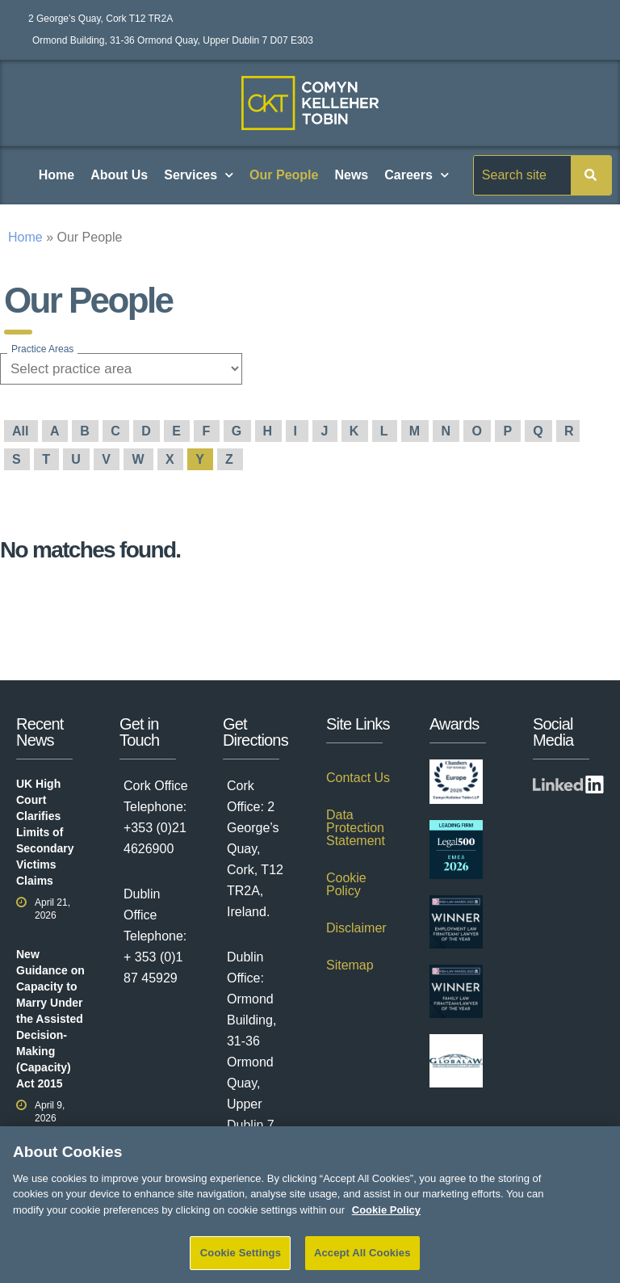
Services (198, 174)
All (22, 431)
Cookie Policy (346, 884)
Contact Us (358, 778)
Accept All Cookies (362, 1263)
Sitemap (350, 965)
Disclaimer (356, 928)
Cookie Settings (240, 1263)
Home (56, 175)
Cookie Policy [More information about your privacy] (386, 1220)
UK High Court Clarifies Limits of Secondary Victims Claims (45, 832)
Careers (416, 174)
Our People (283, 175)
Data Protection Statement (355, 828)
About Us (119, 175)
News (351, 175)
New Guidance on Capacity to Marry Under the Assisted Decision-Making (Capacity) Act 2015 (50, 1019)
